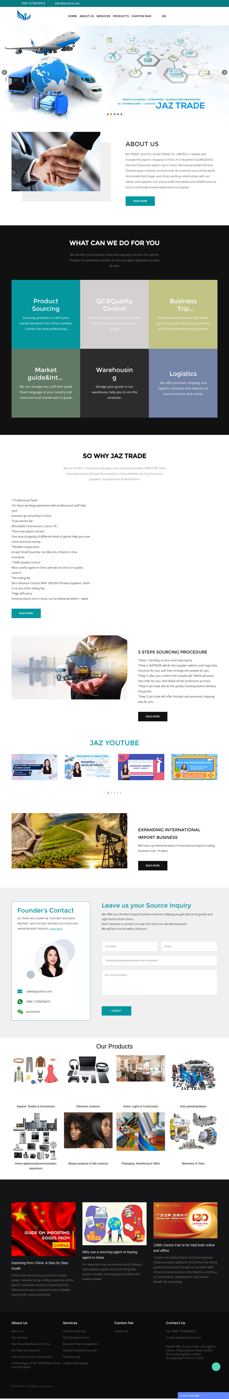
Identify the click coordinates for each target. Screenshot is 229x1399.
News (158, 16)
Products (121, 16)
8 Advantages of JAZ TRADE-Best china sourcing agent (36, 1365)
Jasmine (216, 1366)
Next (224, 72)
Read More (140, 201)
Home (72, 16)
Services (103, 16)
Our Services (20, 1337)
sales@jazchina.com (188, 1337)
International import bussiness (32, 1357)
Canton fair (121, 1331)
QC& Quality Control (76, 1337)
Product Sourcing (74, 1331)
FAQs (169, 16)
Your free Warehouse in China (31, 1344)
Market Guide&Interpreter (80, 1350)
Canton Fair (141, 16)
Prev (4, 72)
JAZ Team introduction (26, 1350)
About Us (86, 16)
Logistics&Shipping (75, 1363)
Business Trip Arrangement (80, 1344)
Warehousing (71, 1357)
